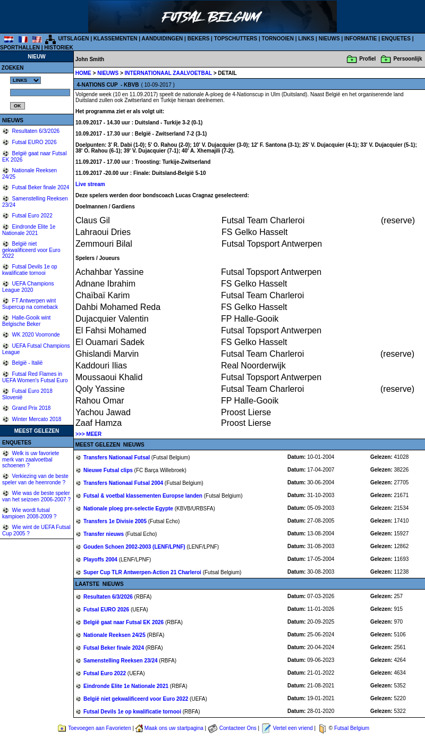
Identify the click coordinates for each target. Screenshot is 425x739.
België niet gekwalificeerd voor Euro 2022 (31, 250)
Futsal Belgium (351, 728)
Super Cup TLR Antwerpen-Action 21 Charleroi (143, 572)
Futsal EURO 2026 (34, 142)
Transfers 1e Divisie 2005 (115, 521)
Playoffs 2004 (101, 559)
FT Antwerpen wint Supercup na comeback (30, 304)
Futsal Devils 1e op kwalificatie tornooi (29, 270)
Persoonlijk (408, 59)
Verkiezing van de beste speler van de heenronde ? (35, 479)
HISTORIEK (58, 48)
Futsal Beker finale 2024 (40, 187)
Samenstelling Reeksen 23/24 (121, 661)
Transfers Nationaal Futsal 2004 (124, 483)
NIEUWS (329, 38)
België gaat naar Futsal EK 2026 (124, 622)
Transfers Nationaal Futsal (117, 457)
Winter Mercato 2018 (36, 419)
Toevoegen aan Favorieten (99, 728)
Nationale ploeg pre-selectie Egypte (129, 508)
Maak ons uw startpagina (173, 728)
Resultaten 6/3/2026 (35, 131)
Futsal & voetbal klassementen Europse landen (143, 496)
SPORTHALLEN (20, 48)
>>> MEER (88, 434)
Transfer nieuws (104, 534)
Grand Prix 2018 (31, 408)
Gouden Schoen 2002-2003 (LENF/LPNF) (134, 547)
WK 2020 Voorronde (35, 335)
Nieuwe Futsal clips (108, 470)
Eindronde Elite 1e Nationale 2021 (28, 230)
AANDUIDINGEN (162, 38)
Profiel (367, 59)
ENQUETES (396, 38)
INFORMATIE (360, 38)
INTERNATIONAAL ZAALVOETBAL (169, 73)
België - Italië (27, 363)
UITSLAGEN (73, 38)
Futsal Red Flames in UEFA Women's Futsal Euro (34, 377)
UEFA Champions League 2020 (28, 287)
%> (25, 80)
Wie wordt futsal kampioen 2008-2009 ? (29, 513)
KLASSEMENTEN (116, 38)
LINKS (306, 38)
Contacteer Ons (238, 728)
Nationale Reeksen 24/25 (115, 635)
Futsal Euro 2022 (32, 216)
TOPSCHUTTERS (236, 38)
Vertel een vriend (293, 728)
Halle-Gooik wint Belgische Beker (26, 321)
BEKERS (199, 38)
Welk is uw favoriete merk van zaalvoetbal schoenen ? (30, 459)
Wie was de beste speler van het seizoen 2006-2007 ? (36, 496)
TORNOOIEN (278, 38)
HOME (83, 73)
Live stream (90, 184)
